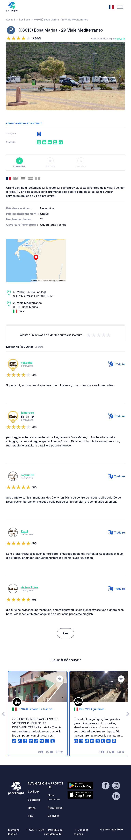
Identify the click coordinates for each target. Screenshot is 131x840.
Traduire (116, 364)
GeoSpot (53, 815)
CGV (41, 829)
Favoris (50, 162)
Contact (81, 162)
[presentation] (11, 76)
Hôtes (31, 808)
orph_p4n (120, 38)
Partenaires (55, 807)
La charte (34, 799)
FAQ (30, 816)
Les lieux (24, 19)
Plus (65, 633)
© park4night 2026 (111, 829)
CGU (31, 829)
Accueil (10, 19)
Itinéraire (19, 162)
